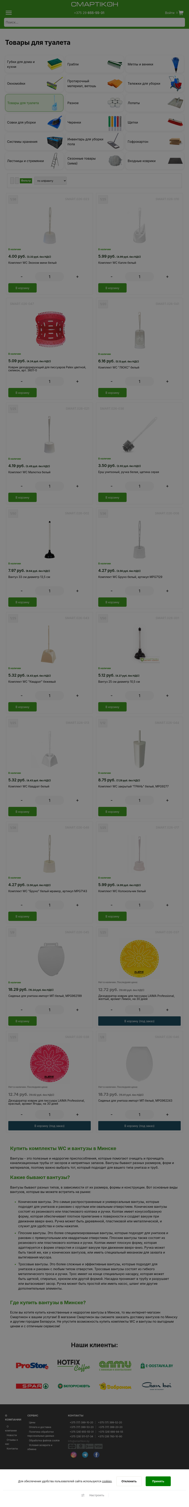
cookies (107, 1481)
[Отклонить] (129, 1481)
